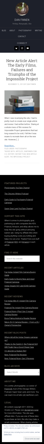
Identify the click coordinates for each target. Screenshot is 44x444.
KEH (16, 242)
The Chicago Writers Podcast (16, 194)
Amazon (25, 242)
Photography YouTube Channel (17, 188)
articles (19, 151)
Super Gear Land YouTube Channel (18, 208)
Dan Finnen (22, 20)
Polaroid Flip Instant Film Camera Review (21, 308)
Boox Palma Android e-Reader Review (20, 318)
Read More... (9, 146)
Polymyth (8, 389)
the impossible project (20, 157)
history (11, 154)
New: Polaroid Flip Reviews (15, 355)
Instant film (20, 154)
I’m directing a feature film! (15, 351)
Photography (21, 149)
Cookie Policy (8, 434)
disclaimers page (31, 410)
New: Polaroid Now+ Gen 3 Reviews (19, 358)
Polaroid (10, 242)
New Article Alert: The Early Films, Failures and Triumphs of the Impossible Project (22, 69)
